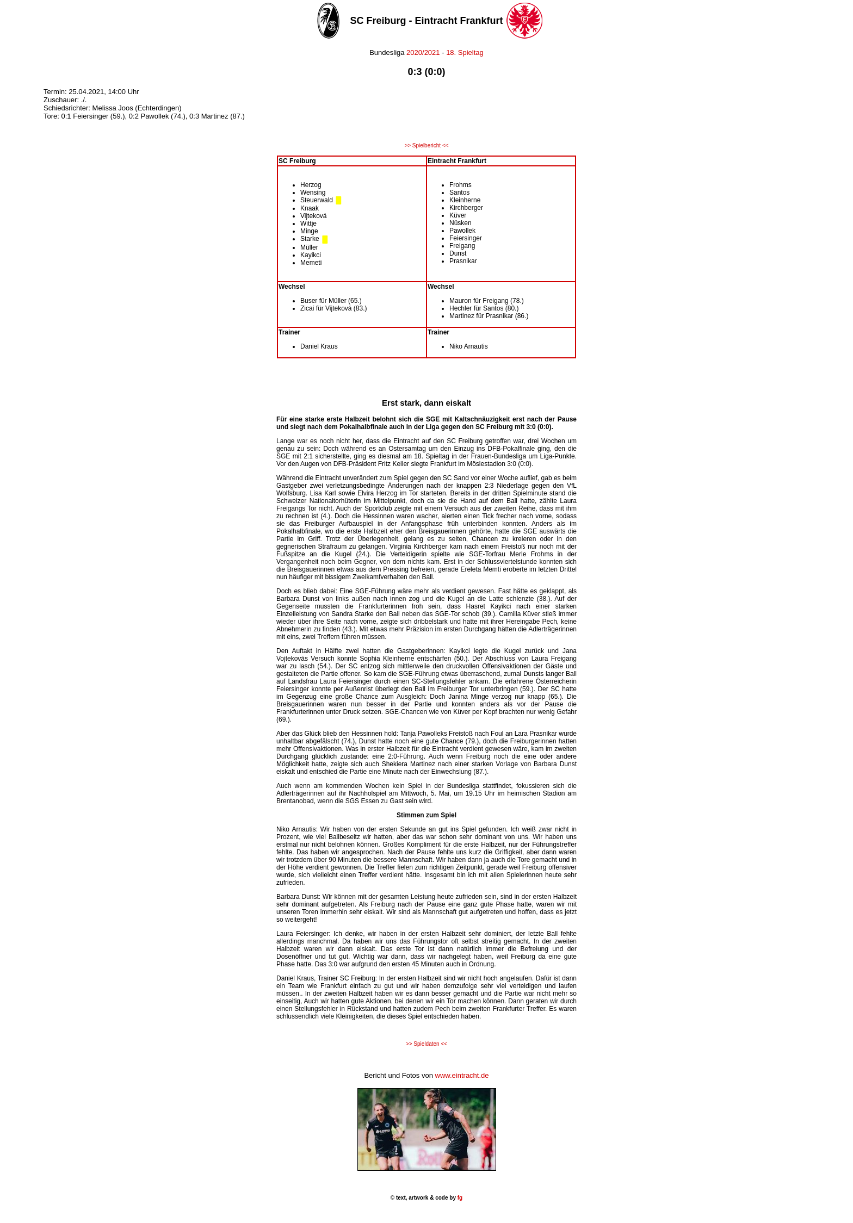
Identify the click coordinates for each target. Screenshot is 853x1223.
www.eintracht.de (462, 1075)
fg (459, 1198)
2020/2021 (423, 52)
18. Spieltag (465, 52)
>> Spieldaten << (426, 1044)
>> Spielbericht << (426, 145)
